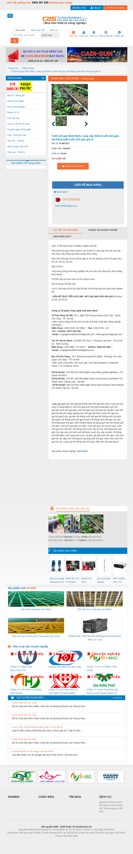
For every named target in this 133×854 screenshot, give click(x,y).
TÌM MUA (75, 796)
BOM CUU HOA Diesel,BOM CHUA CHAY (87, 580)
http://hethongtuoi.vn (66, 205)
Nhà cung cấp (106, 34)
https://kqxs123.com (82, 840)
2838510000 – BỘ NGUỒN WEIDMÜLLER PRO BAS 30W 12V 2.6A (94, 638)
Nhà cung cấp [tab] (38, 30)
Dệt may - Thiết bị (16, 152)
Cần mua (83, 34)
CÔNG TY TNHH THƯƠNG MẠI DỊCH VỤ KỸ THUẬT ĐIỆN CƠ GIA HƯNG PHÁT (102, 691)
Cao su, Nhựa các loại (18, 123)
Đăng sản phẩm (115, 7)
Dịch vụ (94, 34)
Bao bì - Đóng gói (16, 95)
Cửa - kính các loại (16, 135)
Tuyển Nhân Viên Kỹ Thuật (24, 703)
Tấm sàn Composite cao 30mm (36, 609)
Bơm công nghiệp (16, 106)
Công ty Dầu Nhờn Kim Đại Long (64, 667)
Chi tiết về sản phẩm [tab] (65, 230)
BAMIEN (13, 796)
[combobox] (58, 35)
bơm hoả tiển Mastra (103, 580)
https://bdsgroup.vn (62, 840)
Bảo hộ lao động (15, 101)
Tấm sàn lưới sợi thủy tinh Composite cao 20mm (36, 636)
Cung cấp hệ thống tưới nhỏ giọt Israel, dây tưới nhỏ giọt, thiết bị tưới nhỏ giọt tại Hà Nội (60, 538)
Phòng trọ (46, 840)
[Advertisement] (87, 481)
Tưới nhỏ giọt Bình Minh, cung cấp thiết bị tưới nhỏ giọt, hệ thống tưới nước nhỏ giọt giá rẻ (55, 71)
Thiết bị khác (28, 68)
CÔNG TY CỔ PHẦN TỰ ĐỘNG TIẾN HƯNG (26, 691)
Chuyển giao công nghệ (19, 129)
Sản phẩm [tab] (20, 30)
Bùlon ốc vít (13, 112)
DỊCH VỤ (105, 796)
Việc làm (73, 34)
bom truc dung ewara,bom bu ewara (57, 580)
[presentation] (48, 570)
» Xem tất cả (117, 698)
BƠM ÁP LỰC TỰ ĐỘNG (72, 580)
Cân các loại (13, 118)
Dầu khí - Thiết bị (16, 141)
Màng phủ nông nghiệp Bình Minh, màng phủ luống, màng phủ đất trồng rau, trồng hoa (76, 538)
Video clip (119, 34)
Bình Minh (60, 192)
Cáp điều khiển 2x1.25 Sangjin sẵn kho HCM (32, 751)
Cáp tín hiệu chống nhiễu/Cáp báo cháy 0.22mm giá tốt (37, 727)
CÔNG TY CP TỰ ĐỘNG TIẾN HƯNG (102, 669)
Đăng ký (96, 7)
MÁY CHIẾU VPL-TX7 (119, 580)
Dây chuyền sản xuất (17, 146)
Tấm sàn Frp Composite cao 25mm (94, 609)
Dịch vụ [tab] (54, 30)
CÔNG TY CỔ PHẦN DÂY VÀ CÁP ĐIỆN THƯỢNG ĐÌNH (63, 691)
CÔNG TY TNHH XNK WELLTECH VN (21, 669)
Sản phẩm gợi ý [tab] (62, 236)
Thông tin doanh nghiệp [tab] (103, 230)
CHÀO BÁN (46, 796)
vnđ (63, 158)
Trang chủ (13, 68)
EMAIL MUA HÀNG (73, 166)
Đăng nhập (79, 7)
